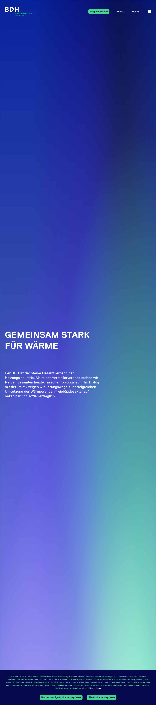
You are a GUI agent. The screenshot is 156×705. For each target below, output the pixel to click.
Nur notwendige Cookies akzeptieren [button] (61, 697)
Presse (120, 11)
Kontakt (136, 11)
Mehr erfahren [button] (95, 688)
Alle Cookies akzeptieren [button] (102, 697)
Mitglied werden (99, 11)
